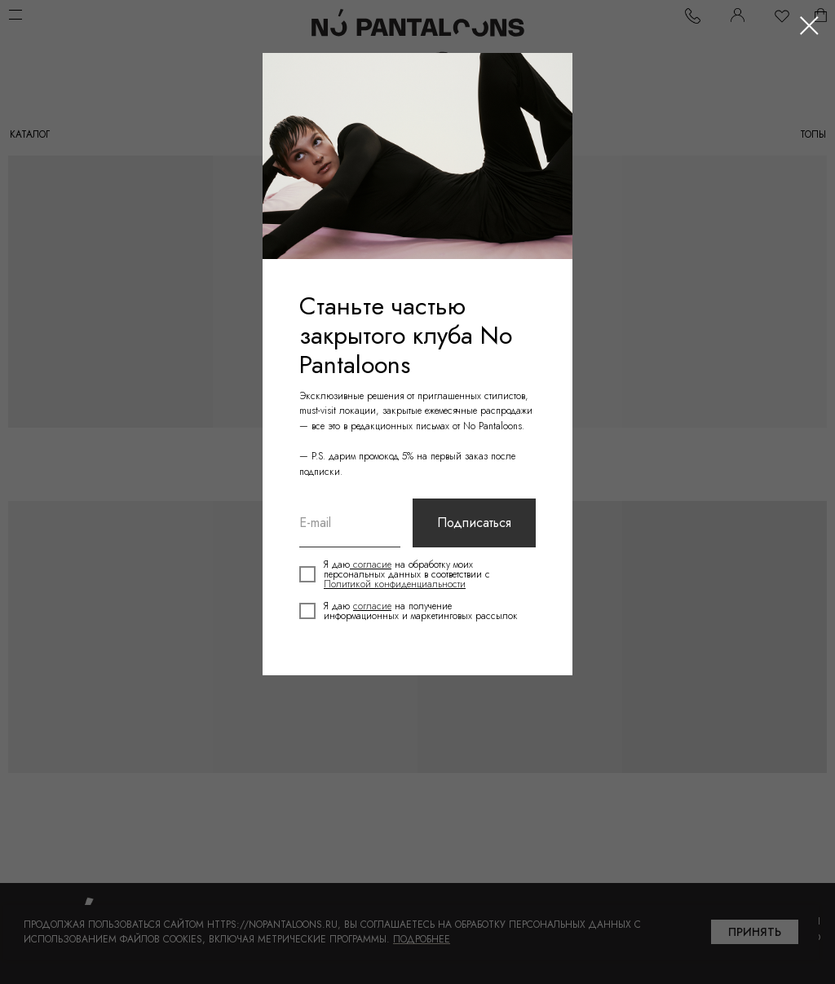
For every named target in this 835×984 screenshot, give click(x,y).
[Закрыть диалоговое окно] (809, 25)
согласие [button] (370, 564)
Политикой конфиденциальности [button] (395, 584)
